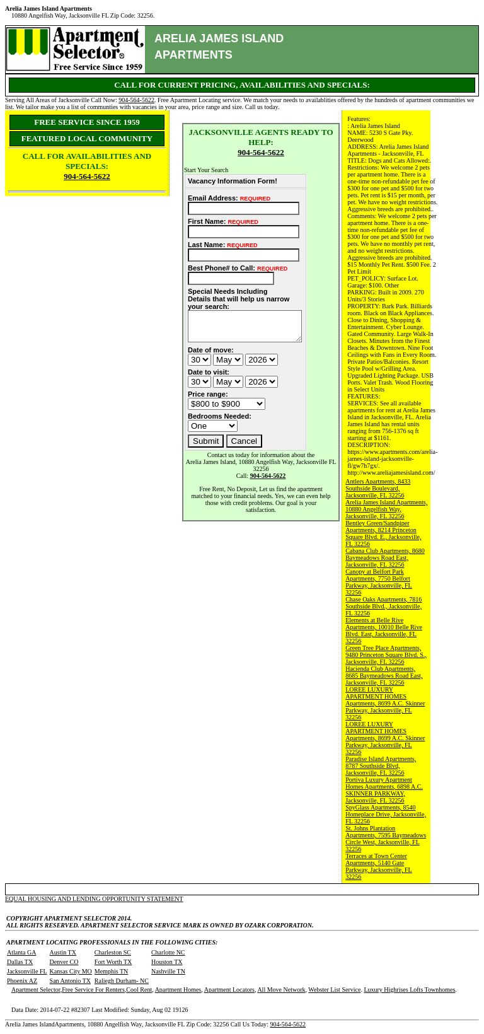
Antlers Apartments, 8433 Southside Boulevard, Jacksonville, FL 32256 (377, 488)
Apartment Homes (178, 989)
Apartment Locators (229, 989)
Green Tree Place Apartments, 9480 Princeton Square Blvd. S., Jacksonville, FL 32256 (386, 654)
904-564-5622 (136, 99)
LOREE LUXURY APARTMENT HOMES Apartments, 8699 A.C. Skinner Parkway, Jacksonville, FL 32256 (385, 703)
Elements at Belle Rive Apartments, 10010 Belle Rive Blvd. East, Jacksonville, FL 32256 (383, 630)
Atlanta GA (21, 952)
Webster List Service (334, 989)
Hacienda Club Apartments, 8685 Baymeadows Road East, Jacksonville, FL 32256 (383, 675)
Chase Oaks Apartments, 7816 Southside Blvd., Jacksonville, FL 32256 (383, 606)
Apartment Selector (35, 989)
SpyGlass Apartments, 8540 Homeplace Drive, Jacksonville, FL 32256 (385, 814)
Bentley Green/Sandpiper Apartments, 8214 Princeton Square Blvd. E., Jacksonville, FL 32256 (383, 533)
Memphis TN (111, 971)
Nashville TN (168, 971)
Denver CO (64, 961)
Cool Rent (139, 989)
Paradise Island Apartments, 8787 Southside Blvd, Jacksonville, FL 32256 (380, 765)
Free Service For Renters (93, 989)
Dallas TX (20, 961)
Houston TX (167, 961)
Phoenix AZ (22, 980)
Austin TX (63, 952)
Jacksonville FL (27, 971)
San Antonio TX (70, 980)
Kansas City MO (71, 971)
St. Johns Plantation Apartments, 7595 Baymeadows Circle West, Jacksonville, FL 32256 (385, 838)
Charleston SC (113, 952)
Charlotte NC (168, 952)
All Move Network (281, 989)
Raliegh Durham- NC (122, 980)
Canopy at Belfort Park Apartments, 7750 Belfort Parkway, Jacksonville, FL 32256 (378, 582)
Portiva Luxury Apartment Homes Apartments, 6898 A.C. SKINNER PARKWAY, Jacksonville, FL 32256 (384, 790)
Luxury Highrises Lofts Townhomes (409, 989)
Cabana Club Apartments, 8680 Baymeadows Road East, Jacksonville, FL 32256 (385, 557)
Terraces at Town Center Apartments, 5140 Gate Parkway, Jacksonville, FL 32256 (378, 866)
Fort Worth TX (113, 961)
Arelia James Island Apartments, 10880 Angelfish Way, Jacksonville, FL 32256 (386, 509)
